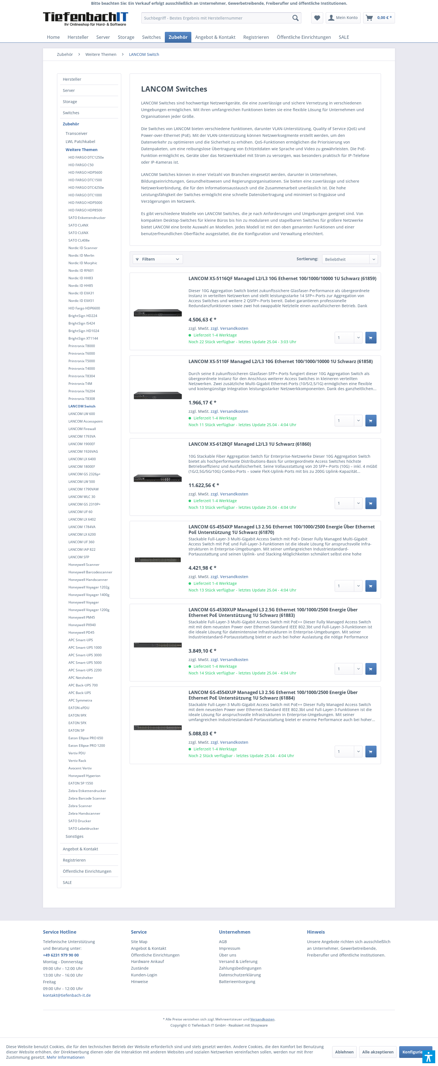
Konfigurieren (416, 1052)
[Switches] (151, 37)
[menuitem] (221, 17)
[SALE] (344, 37)
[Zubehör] (178, 37)
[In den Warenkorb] (371, 338)
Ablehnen (344, 1052)
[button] (428, 1056)
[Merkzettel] (317, 17)
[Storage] (126, 37)
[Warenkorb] (379, 17)
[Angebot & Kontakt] (215, 37)
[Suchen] (295, 17)
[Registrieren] (256, 37)
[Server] (103, 37)
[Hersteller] (78, 37)
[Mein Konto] (343, 17)
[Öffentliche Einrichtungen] (304, 37)
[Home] (53, 37)
